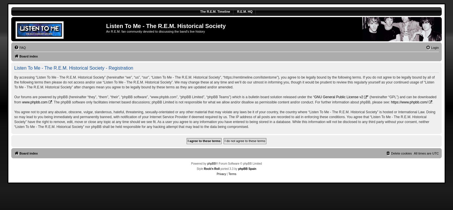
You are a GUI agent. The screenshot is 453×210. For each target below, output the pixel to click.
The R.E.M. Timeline (215, 11)
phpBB (211, 163)
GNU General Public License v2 (338, 97)
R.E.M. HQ (245, 11)
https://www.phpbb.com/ (409, 102)
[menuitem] (20, 47)
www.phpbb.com (35, 102)
